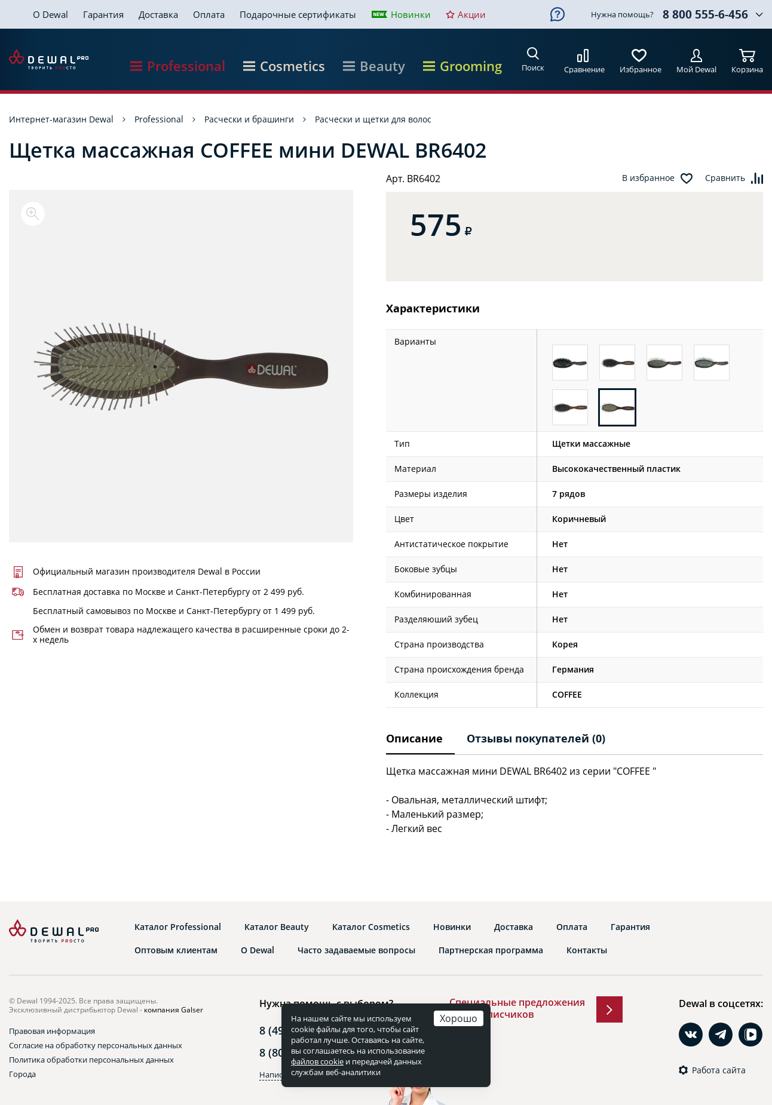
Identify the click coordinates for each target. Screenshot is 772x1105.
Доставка (158, 14)
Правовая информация (52, 1031)
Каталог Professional (177, 927)
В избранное (648, 178)
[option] (181, 366)
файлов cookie (317, 1061)
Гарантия (103, 14)
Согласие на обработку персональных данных (95, 1045)
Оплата (209, 14)
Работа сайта (719, 1070)
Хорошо (458, 1018)
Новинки (411, 14)
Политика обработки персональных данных (91, 1059)
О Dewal (50, 14)
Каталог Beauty (276, 927)
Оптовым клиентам (175, 950)
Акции (472, 14)
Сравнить (725, 178)
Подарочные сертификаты (298, 14)
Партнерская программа (491, 950)
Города (22, 1074)
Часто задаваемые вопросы (356, 950)
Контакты (586, 950)
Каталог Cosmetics (371, 927)
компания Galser (173, 1010)
